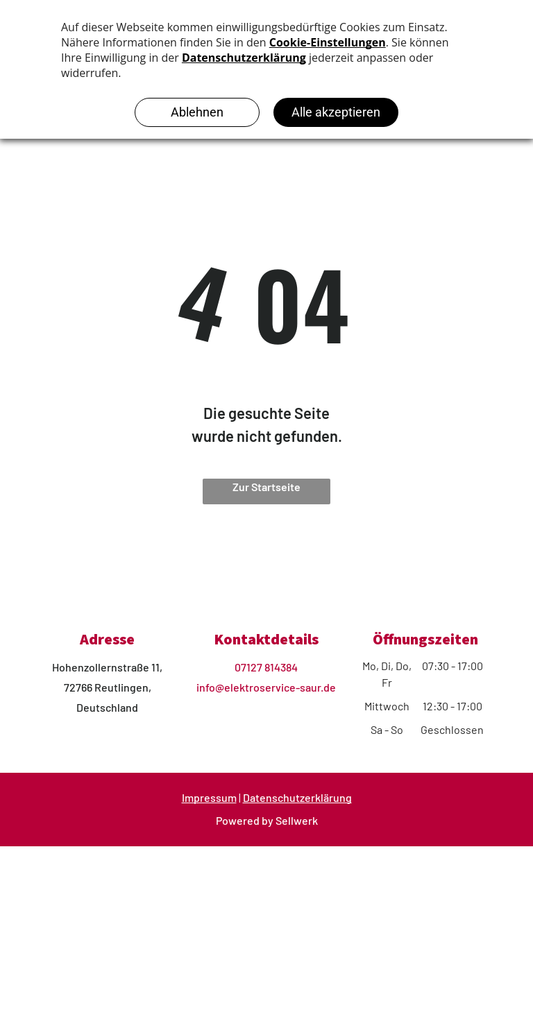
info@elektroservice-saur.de (266, 687)
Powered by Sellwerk (267, 820)
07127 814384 (266, 667)
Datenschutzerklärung (297, 797)
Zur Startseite (266, 486)
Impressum (209, 797)
